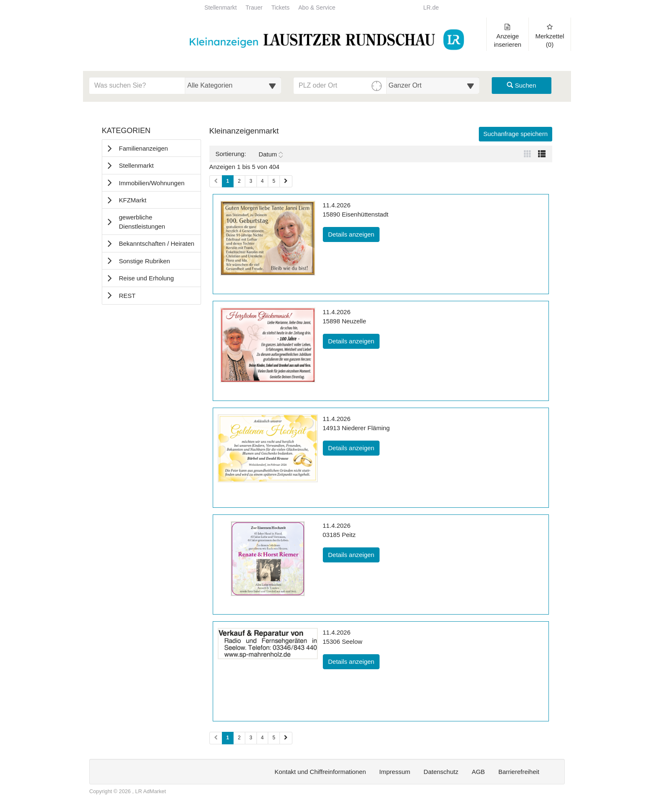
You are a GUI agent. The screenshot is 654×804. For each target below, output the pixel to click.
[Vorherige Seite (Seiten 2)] (215, 738)
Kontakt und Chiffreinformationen (320, 771)
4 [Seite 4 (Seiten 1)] (262, 181)
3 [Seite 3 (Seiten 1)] (250, 181)
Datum (271, 154)
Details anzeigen (354, 233)
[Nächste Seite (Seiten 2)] (285, 738)
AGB (478, 771)
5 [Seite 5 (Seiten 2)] (273, 738)
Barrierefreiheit (518, 771)
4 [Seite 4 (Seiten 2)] (262, 738)
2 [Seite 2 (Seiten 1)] (239, 181)
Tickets (280, 7)
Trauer (254, 7)
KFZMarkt (132, 200)
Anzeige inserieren (507, 36)
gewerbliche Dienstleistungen (142, 221)
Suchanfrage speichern (515, 133)
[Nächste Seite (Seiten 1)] (285, 181)
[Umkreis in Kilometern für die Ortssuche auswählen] (433, 85)
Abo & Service (316, 7)
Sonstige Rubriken (144, 261)
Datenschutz (441, 771)
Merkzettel (549, 36)
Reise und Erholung (146, 278)
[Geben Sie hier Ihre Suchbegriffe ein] (137, 85)
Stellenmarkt (220, 7)
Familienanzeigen (143, 148)
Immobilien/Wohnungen (151, 183)
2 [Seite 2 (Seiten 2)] (239, 738)
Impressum (394, 771)
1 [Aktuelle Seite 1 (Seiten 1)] (227, 180)
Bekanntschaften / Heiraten (156, 243)
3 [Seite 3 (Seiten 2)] (250, 738)
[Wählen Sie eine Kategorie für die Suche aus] (233, 85)
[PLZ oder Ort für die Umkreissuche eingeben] (340, 85)
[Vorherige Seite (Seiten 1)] (215, 181)
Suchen (521, 85)
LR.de (431, 7)
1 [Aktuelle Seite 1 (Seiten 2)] (227, 737)
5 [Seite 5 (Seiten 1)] (273, 181)
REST (127, 295)
